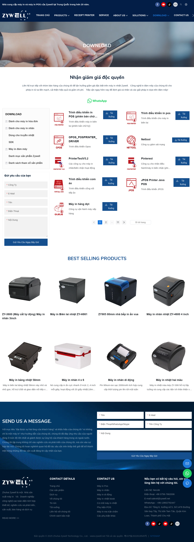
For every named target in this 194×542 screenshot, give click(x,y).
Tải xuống (55, 507)
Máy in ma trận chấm (107, 511)
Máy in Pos (102, 486)
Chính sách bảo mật (60, 515)
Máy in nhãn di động (121, 379)
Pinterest (147, 158)
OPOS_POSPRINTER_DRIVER (83, 139)
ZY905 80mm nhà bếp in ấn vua (118, 313)
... (112, 222)
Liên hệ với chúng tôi (60, 511)
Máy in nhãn (103, 490)
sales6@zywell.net (160, 498)
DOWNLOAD (103, 53)
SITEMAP (155, 536)
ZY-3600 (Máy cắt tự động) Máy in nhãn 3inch (23, 316)
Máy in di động (104, 494)
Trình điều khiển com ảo (82, 181)
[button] (193, 15)
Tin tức (53, 503)
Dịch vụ (53, 494)
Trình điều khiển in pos (155, 113)
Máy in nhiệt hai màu (169, 379)
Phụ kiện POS (104, 507)
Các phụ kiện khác (106, 515)
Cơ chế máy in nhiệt (107, 503)
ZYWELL (88, 53)
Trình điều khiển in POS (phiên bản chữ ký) (82, 115)
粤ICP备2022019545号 (136, 536)
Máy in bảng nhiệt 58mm (24, 379)
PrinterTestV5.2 (78, 158)
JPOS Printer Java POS (153, 182)
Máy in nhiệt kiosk (106, 498)
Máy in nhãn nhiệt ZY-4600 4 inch (168, 313)
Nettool (145, 139)
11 (118, 222)
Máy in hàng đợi (79, 204)
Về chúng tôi (56, 498)
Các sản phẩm (57, 490)
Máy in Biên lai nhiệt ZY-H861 (69, 313)
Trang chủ (55, 486)
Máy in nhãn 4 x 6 (73, 379)
